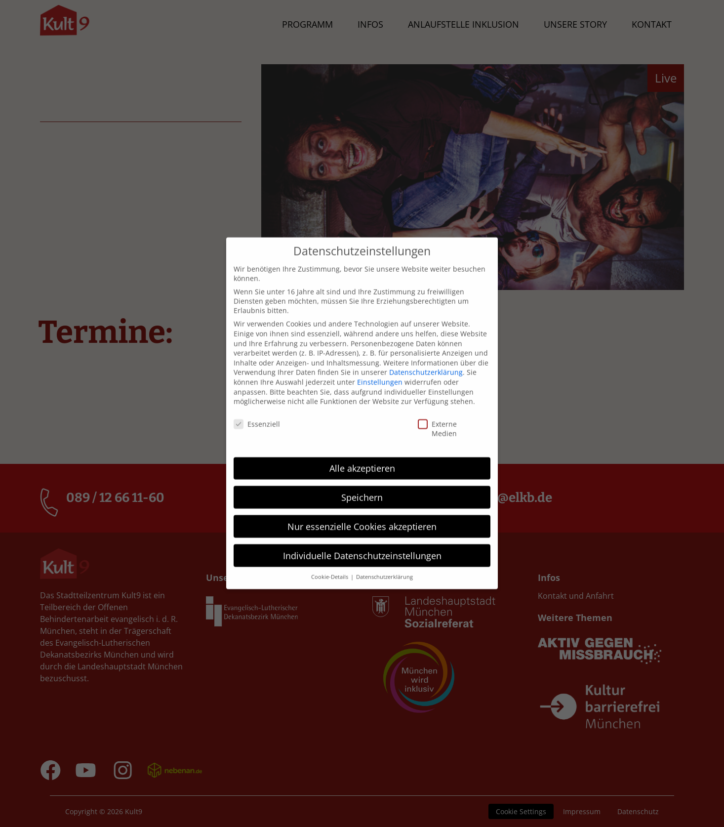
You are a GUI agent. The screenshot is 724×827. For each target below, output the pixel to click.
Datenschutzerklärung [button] (384, 565)
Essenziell (240, 412)
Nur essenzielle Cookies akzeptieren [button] (362, 514)
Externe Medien (426, 417)
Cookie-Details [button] (330, 565)
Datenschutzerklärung (426, 360)
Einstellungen (379, 370)
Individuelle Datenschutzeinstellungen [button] (362, 543)
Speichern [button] (362, 485)
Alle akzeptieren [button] (362, 456)
